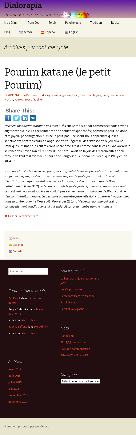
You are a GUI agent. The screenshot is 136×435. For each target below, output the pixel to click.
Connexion (67, 336)
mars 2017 (14, 369)
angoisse (65, 95)
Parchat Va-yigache (72, 309)
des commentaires (75, 349)
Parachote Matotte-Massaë (78, 296)
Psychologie (73, 23)
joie (98, 95)
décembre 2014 (18, 395)
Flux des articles (74, 342)
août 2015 (14, 376)
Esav (83, 95)
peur (105, 95)
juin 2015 (13, 389)
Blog (7, 32)
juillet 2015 (15, 382)
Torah (52, 23)
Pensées (33, 23)
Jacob (91, 95)
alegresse (51, 95)
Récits (115, 23)
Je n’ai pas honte (71, 289)
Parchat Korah (69, 302)
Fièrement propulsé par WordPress (26, 426)
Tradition (96, 23)
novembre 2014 (18, 402)
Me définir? (11, 23)
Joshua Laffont (17, 326)
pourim (114, 95)
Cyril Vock (14, 298)
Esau (75, 95)
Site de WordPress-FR (74, 355)
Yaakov (19, 99)
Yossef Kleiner (34, 99)
